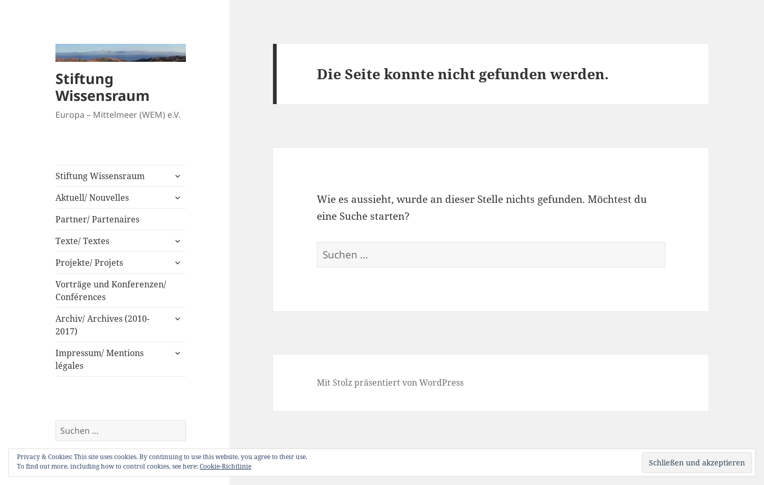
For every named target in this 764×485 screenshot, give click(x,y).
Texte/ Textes (82, 241)
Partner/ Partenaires (97, 219)
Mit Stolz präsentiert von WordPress (390, 382)
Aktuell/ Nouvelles (92, 197)
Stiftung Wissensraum (102, 87)
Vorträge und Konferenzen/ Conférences (110, 290)
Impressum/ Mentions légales (99, 359)
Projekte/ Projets (89, 262)
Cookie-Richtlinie (225, 466)
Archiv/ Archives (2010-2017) (102, 325)
